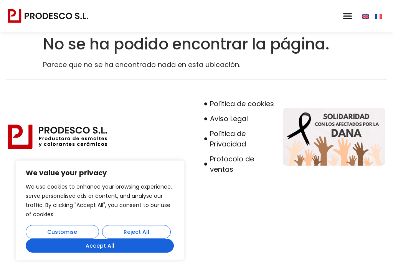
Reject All (136, 232)
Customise (62, 232)
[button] (347, 16)
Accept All (100, 246)
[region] (99, 210)
